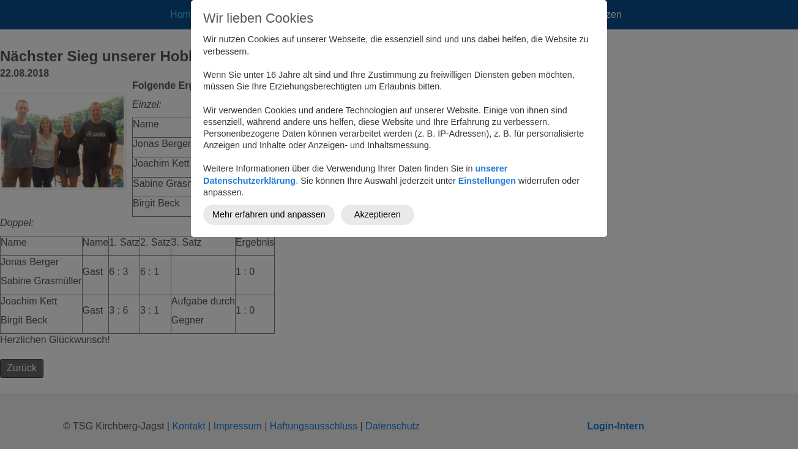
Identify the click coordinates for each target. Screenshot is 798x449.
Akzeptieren (377, 214)
